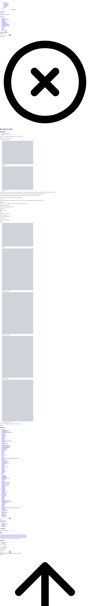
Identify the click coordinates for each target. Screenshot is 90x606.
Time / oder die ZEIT (5, 510)
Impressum (3, 26)
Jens (2, 474)
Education (3, 451)
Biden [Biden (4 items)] (12, 534)
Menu (2, 16)
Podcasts (3, 493)
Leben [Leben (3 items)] (22, 536)
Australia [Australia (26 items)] (6, 534)
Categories (1, 530)
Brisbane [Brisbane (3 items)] (22, 534)
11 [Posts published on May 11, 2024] (5, 546)
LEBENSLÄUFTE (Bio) (6, 478)
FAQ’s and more (4, 454)
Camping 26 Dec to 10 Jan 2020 (7, 440)
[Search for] (4, 35)
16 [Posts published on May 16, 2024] (3, 547)
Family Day (3, 131)
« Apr (1, 550)
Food (3, 457)
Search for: (1, 33)
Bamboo (3, 434)
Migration (3, 481)
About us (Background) (5, 19)
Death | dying (4, 448)
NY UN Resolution (5, 523)
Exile (3, 452)
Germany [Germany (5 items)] (25, 535)
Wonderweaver (4, 21)
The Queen (3, 509)
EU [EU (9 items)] (17, 535)
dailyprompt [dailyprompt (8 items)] (9, 535)
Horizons (3, 468)
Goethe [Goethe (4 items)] (1, 536)
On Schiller (3, 490)
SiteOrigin (19, 553)
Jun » (3, 550)
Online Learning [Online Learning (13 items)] (5, 537)
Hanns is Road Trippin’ (5, 462)
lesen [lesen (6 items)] (23, 536)
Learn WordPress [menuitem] (6, 5)
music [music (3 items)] (0, 537)
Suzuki (3, 506)
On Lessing (3, 489)
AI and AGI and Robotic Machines (7, 432)
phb (3, 134)
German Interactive (5, 460)
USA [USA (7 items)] (6, 538)
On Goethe (3, 487)
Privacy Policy (4, 494)
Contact (3, 28)
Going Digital (4, 461)
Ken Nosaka (4, 475)
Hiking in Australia (5, 466)
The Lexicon (4, 508)
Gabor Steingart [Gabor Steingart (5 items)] (22, 535)
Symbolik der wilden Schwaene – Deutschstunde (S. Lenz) (11, 507)
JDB (2, 27)
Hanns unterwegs (4, 463)
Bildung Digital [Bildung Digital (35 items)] (15, 534)
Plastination (4, 492)
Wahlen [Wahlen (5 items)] (11, 538)
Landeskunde (4, 476)
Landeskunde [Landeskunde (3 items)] (19, 536)
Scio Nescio (4, 503)
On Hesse (3, 488)
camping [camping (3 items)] (7, 535)
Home (3, 29)
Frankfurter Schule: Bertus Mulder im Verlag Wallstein (10, 458)
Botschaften (4, 438)
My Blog (3, 20)
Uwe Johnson (4, 511)
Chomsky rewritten (5, 443)
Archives (1, 542)
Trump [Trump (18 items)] (4, 538)
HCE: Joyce (4, 465)
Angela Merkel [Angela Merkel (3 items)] (3, 534)
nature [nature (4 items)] (2, 537)
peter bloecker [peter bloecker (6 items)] (9, 537)
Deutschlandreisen (5, 449)
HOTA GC (3, 469)
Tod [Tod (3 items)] (0, 538)
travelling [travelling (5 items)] (2, 538)
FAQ (2, 453)
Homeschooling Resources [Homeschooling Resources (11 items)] (9, 536)
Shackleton (3, 504)
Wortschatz (3, 515)
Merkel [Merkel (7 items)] (25, 536)
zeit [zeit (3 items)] (20, 538)
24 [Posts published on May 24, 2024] (4, 548)
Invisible (3, 524)
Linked (1, 211)
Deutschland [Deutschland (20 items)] (12, 535)
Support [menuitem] (5, 6)
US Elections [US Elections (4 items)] (8, 538)
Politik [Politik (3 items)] (12, 537)
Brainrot (3, 439)
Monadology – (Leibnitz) (6, 482)
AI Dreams (3, 526)
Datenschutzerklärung (5, 24)
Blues (3, 437)
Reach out (3, 18)
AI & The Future (4, 431)
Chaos (3, 442)
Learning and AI (4, 477)
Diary (3, 450)
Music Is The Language (5, 483)
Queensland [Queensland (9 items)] (23, 537)
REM (3, 499)
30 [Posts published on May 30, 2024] (3, 549)
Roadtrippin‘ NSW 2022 (5, 500)
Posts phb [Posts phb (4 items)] (20, 537)
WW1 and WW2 (4, 516)
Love (3, 480)
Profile (3, 17)
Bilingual (3, 436)
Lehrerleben (4, 22)
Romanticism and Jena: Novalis (7, 501)
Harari (3, 464)
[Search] (10, 35)
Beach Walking (4, 435)
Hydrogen (3, 470)
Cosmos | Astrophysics (5, 445)
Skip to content (2, 11)
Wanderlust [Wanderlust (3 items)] (13, 538)
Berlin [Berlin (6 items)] (11, 534)
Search (11, 9)
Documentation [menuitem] (6, 4)
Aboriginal (3, 429)
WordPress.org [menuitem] (6, 3)
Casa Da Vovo (4, 441)
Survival (3, 505)
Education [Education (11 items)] (15, 535)
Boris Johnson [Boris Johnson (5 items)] (19, 534)
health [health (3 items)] (2, 536)
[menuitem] (46, 2)
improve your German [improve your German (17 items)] (15, 536)
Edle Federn (4, 525)
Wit (2, 513)
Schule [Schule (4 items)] (25, 537)
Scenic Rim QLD (4, 502)
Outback (3, 491)
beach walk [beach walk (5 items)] (8, 534)
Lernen (3, 479)
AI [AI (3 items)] (0, 534)
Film (2, 455)
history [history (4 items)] (4, 536)
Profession (3, 496)
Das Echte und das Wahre (6, 25)
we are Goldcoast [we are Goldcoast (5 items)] (17, 538)
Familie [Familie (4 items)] (19, 535)
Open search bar (2, 32)
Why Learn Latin (4, 512)
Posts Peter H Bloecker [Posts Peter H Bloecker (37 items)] (16, 537)
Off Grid (3, 486)
